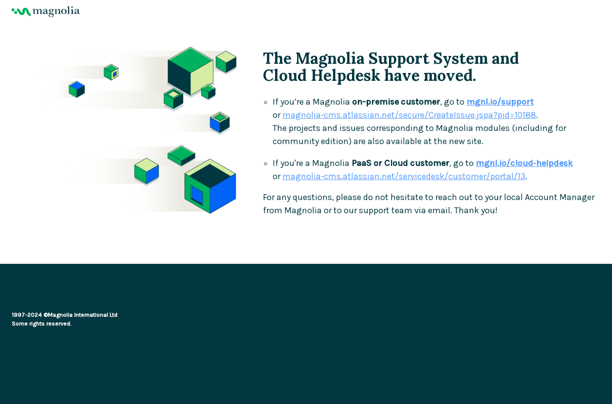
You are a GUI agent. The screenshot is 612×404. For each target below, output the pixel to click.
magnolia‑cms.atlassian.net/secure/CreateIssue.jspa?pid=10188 (409, 115)
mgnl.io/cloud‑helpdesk (524, 163)
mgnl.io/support (500, 102)
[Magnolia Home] (306, 11)
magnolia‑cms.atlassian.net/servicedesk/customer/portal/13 (403, 176)
